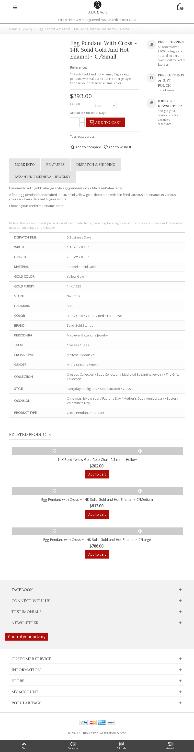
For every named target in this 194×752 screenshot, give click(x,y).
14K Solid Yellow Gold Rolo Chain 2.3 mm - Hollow (97, 459)
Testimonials (26, 611)
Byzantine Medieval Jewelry (42, 177)
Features (55, 164)
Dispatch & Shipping (95, 164)
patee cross (86, 136)
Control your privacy (27, 636)
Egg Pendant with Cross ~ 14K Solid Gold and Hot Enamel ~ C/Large (97, 539)
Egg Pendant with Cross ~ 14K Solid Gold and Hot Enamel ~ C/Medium (97, 499)
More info (25, 164)
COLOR (75, 104)
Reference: (78, 67)
